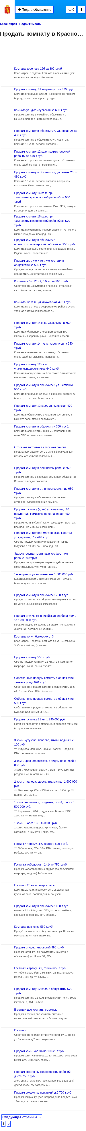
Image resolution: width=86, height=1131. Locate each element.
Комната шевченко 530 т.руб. (33, 926)
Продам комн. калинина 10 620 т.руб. (39, 1051)
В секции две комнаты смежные (35, 1009)
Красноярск (8, 23)
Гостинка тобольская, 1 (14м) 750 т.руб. (40, 864)
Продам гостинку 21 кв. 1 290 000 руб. (40, 719)
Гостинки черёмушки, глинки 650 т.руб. (40, 968)
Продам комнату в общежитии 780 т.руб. (41, 595)
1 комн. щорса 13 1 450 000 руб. (36, 823)
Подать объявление (34, 9)
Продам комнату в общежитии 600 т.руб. (41, 906)
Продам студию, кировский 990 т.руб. (39, 947)
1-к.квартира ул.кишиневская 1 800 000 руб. (44, 574)
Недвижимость (30, 23)
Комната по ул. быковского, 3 (34, 636)
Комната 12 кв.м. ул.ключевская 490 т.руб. (42, 302)
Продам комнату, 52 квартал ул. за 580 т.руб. (44, 89)
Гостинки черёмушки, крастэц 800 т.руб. (41, 843)
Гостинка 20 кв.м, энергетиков (34, 885)
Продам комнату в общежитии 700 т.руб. (41, 426)
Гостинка (20, 1030)
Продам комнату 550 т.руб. (32, 657)
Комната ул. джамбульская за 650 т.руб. (41, 110)
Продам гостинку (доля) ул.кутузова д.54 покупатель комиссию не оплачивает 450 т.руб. (42, 514)
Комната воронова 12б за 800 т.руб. (38, 68)
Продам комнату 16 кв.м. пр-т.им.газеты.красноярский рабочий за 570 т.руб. (42, 221)
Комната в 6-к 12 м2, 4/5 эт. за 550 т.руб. (41, 281)
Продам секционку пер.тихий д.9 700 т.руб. (43, 1092)
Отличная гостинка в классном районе (40, 447)
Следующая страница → (21, 1117)
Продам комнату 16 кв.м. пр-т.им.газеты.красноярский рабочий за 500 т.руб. (42, 197)
